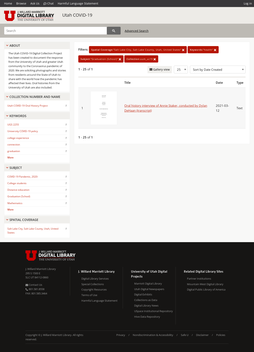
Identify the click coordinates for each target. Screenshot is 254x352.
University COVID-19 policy (22, 131)
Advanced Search (137, 31)
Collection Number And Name (34, 97)
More (10, 157)
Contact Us (33, 285)
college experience (18, 138)
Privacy (120, 335)
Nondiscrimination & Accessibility (153, 335)
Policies (220, 335)
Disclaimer (202, 335)
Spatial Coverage (23, 220)
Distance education (18, 190)
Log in (248, 3)
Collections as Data (145, 300)
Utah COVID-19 (77, 15)
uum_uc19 (141, 58)
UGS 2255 (13, 124)
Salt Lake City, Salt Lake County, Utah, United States (32, 230)
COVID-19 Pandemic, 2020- (22, 176)
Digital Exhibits (143, 294)
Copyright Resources (94, 289)
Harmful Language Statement (78, 3)
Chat (49, 3)
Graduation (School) (18, 196)
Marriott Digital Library (148, 283)
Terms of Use (89, 295)
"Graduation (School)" (101, 58)
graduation (13, 151)
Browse (21, 3)
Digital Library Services (95, 278)
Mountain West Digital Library (205, 284)
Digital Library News (146, 305)
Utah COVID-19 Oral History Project (27, 105)
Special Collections (92, 284)
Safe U (184, 335)
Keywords (17, 116)
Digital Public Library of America (206, 289)
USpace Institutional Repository (153, 311)
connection (13, 144)
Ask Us (34, 3)
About (14, 45)
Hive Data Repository (147, 316)
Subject (15, 168)
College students (17, 183)
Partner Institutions (199, 278)
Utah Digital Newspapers (149, 289)
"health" (203, 49)
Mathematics (14, 203)
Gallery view (161, 69)
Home (8, 3)
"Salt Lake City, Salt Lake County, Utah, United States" (138, 49)
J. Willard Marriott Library (40, 269)
